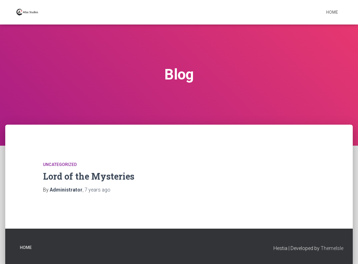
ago (97, 190)
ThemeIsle (332, 248)
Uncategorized (60, 164)
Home (332, 12)
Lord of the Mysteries (88, 176)
